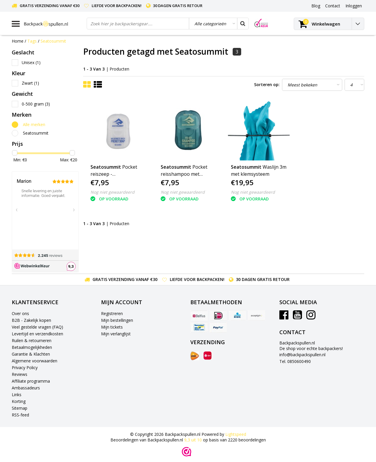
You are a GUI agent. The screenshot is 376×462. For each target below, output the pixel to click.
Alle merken (34, 124)
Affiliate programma (31, 381)
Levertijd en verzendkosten (37, 334)
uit (193, 440)
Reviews (19, 374)
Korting (19, 401)
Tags (32, 41)
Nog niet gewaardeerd (112, 192)
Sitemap (19, 408)
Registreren (112, 313)
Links (16, 394)
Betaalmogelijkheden (32, 347)
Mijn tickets (112, 327)
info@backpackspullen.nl (302, 354)
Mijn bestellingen (117, 320)
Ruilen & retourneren (31, 340)
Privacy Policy (25, 367)
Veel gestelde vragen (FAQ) (37, 327)
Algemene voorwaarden (34, 361)
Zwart (30, 83)
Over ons (20, 313)
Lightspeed (235, 434)
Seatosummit (53, 41)
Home (18, 41)
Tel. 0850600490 (295, 361)
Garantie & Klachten (31, 354)
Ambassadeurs (26, 388)
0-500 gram (36, 104)
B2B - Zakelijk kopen (31, 320)
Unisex (31, 62)
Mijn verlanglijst (116, 334)
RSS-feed (20, 415)
